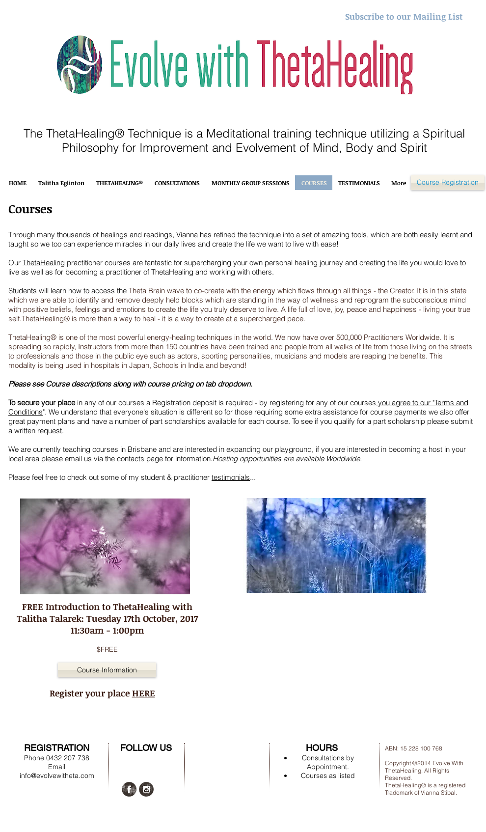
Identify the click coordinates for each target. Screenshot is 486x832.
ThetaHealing (44, 262)
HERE (143, 693)
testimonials (231, 477)
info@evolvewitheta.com (57, 775)
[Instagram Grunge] (146, 789)
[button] (107, 670)
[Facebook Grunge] (129, 789)
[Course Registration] (448, 182)
